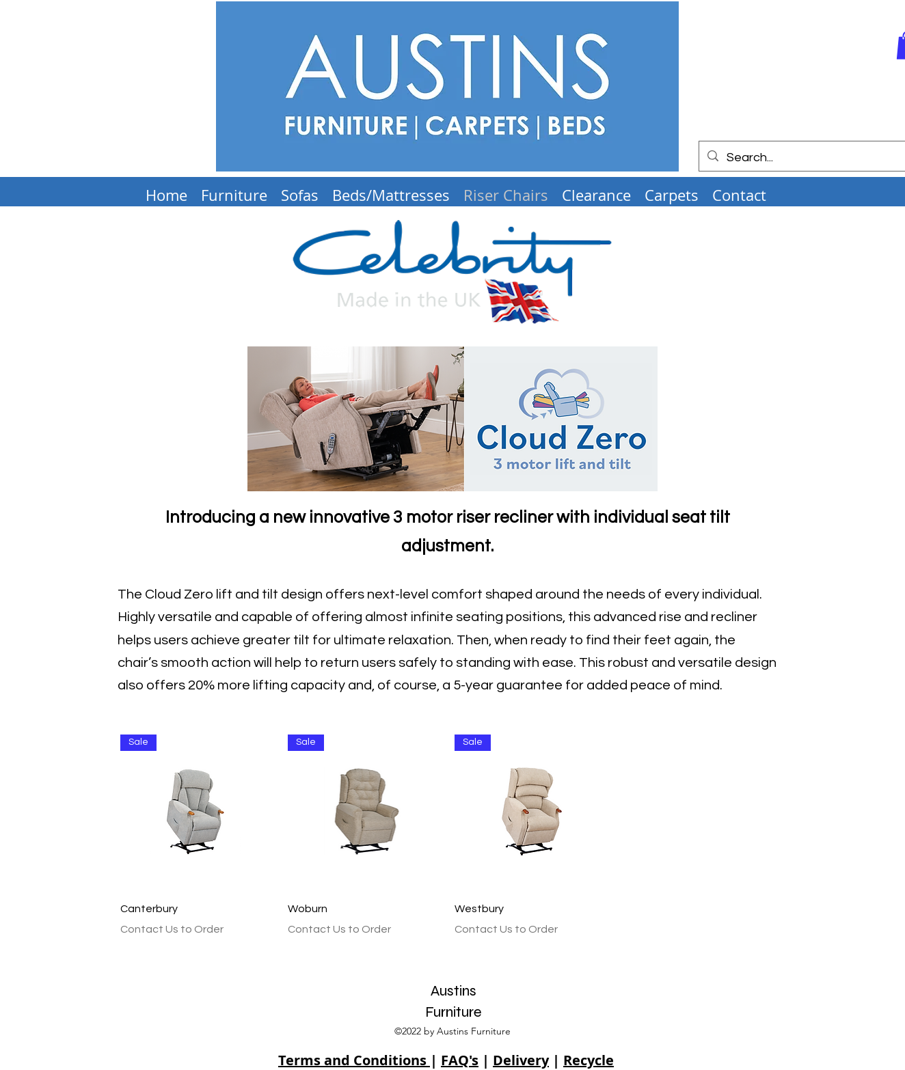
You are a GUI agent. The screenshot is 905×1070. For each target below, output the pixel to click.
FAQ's (459, 1060)
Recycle (588, 1060)
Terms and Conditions (354, 1060)
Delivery (521, 1060)
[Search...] (802, 157)
